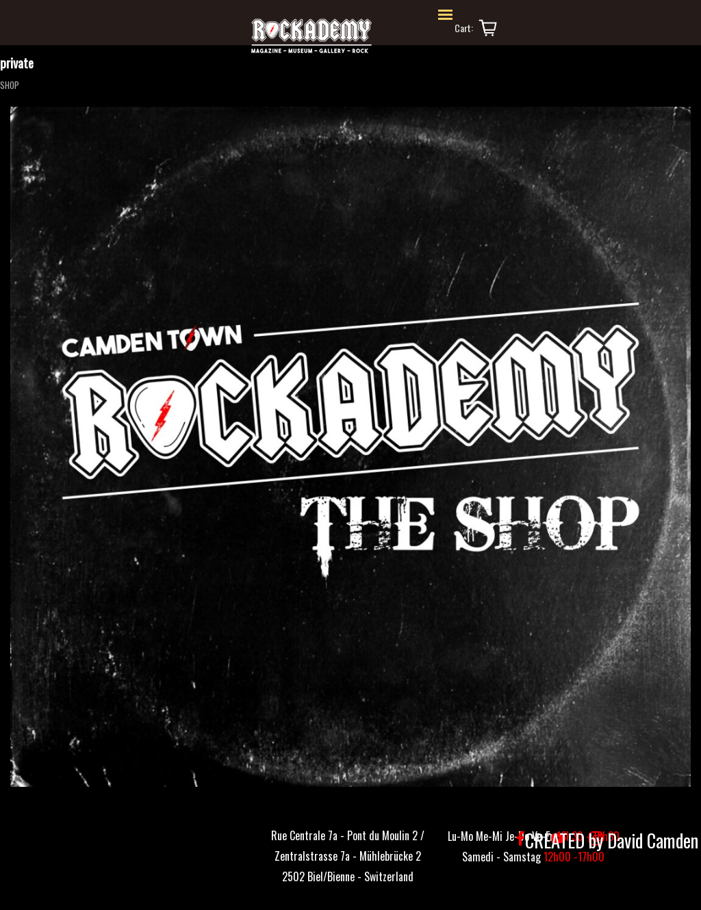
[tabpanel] (347, 854)
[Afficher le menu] (445, 14)
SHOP (9, 85)
